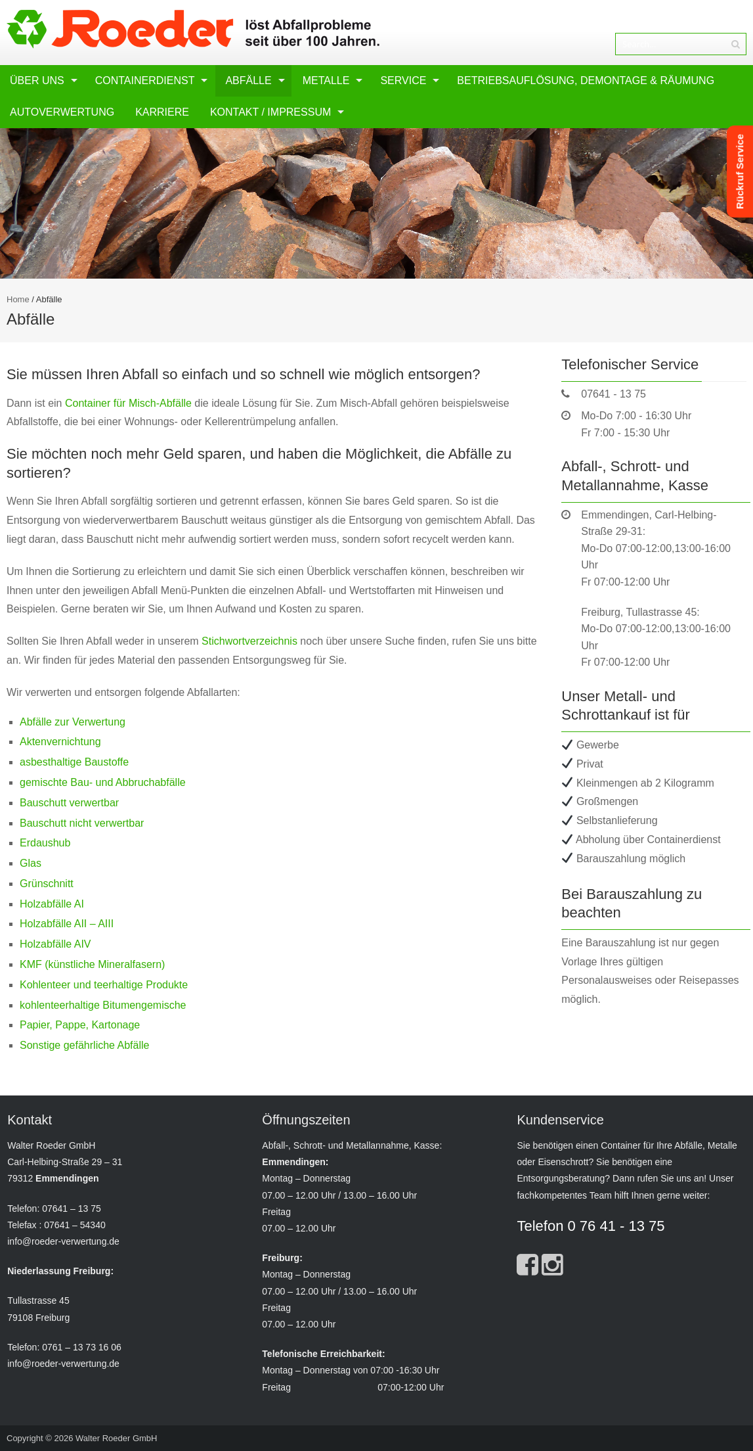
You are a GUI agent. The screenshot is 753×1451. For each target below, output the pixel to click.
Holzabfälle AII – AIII (67, 923)
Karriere (162, 112)
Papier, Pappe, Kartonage (80, 1024)
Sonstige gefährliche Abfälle (84, 1045)
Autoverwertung (62, 112)
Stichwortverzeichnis (249, 641)
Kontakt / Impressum (270, 112)
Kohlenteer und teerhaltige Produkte (104, 984)
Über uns (37, 80)
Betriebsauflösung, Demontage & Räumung (585, 80)
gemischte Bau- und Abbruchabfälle (103, 782)
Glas (30, 863)
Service (403, 80)
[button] (29, 1422)
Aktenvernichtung (60, 741)
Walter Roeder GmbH (116, 1438)
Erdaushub (45, 842)
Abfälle (248, 80)
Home (18, 299)
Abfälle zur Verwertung (72, 721)
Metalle (326, 80)
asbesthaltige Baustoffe (74, 762)
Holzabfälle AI (52, 904)
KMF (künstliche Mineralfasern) (92, 964)
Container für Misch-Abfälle (128, 403)
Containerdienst (145, 80)
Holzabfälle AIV (55, 944)
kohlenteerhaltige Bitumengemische (103, 1005)
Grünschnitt (47, 883)
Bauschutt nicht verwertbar (82, 823)
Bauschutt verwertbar (69, 802)
